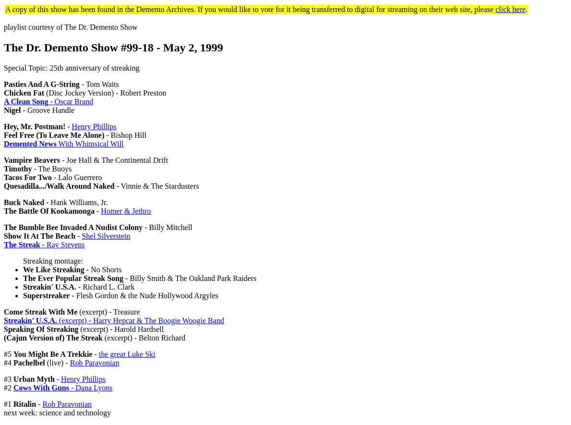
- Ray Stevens (44, 245)
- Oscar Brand (48, 101)
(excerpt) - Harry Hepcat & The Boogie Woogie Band (114, 320)
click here (511, 9)
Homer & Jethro (126, 211)
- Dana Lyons (62, 388)
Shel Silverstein (106, 236)
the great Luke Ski (127, 354)
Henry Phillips (94, 126)
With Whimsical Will (63, 144)
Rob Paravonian (95, 363)
